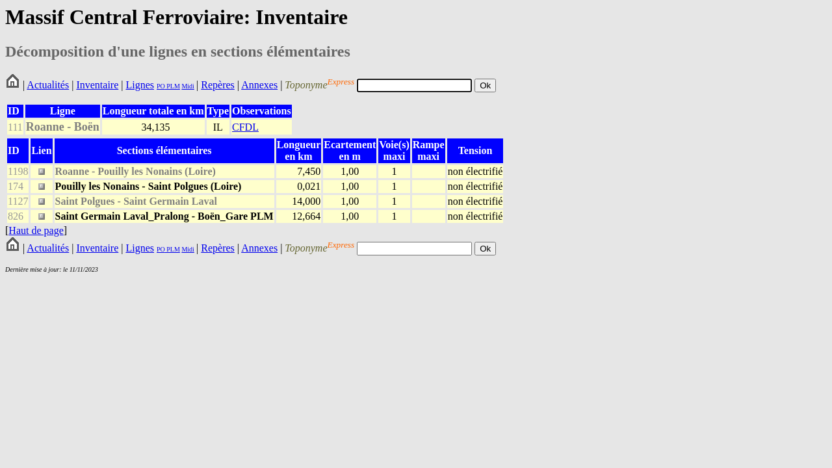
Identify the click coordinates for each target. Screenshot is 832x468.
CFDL (245, 127)
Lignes (139, 84)
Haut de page (35, 230)
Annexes (259, 84)
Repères (218, 84)
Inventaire (97, 84)
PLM (172, 86)
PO (161, 86)
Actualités (48, 84)
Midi (187, 86)
